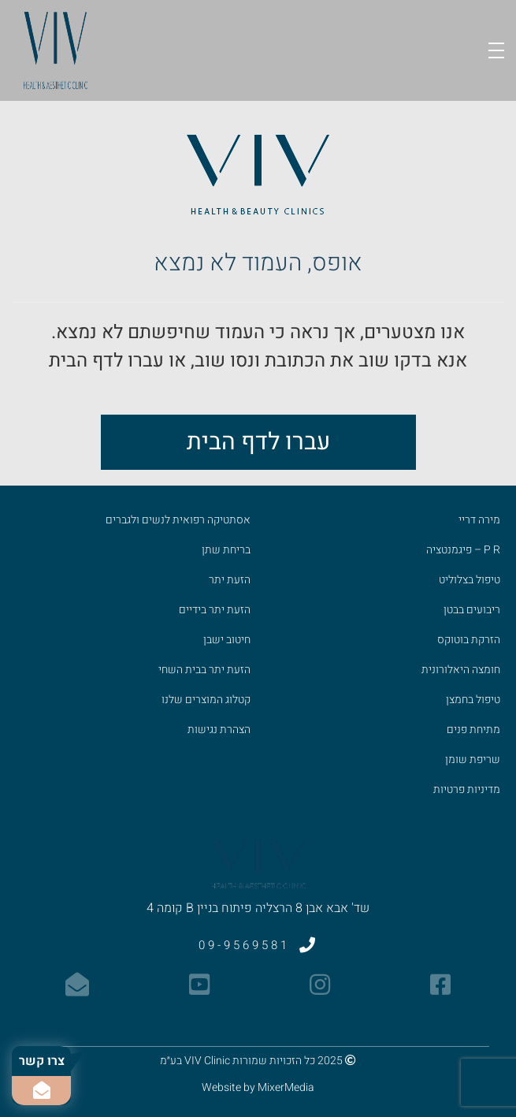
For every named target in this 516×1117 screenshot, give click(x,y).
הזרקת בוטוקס (468, 639)
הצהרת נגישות (219, 729)
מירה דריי (479, 520)
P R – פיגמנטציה (463, 550)
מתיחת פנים (473, 729)
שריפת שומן (472, 759)
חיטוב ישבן (227, 639)
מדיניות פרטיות (466, 789)
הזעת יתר (230, 580)
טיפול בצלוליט (469, 580)
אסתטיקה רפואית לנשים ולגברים (178, 520)
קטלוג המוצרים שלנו (206, 699)
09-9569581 (258, 945)
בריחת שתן (226, 550)
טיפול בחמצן (473, 699)
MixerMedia (286, 1087)
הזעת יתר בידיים (215, 609)
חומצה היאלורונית (460, 669)
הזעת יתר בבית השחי (204, 669)
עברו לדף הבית (258, 442)
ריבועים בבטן (472, 609)
